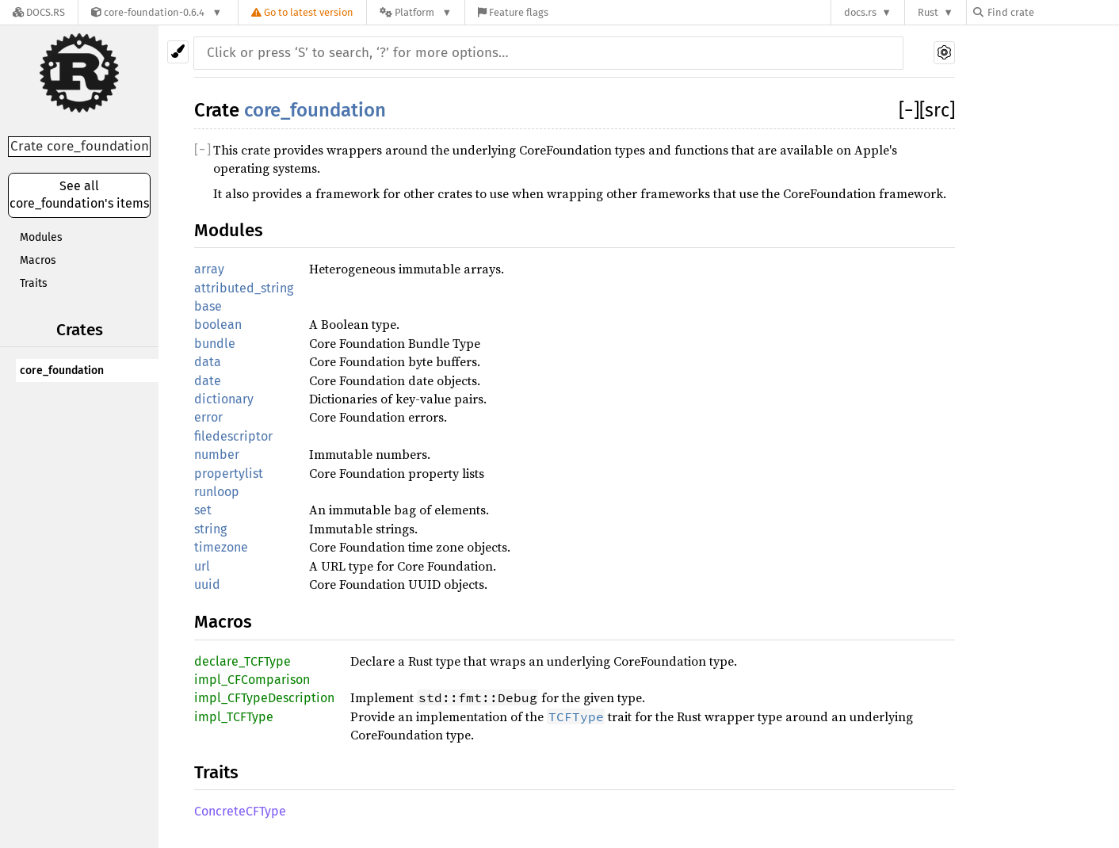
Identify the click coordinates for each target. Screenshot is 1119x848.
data (207, 361)
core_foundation (62, 370)
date (207, 380)
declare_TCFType (242, 661)
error (208, 417)
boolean (218, 324)
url (202, 566)
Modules (41, 237)
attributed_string (243, 288)
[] (909, 110)
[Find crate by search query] (1052, 12)
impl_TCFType (233, 716)
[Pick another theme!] (178, 51)
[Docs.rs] (39, 12)
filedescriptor (233, 436)
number (216, 454)
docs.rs (860, 12)
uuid (207, 584)
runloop (216, 491)
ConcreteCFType (240, 811)
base (208, 306)
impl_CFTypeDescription (264, 697)
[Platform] (415, 12)
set (203, 510)
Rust (928, 12)
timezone (221, 547)
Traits (34, 283)
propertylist (228, 473)
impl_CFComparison (252, 679)
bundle (214, 343)
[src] (937, 110)
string (210, 529)
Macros (38, 260)
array (209, 269)
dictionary (224, 399)
